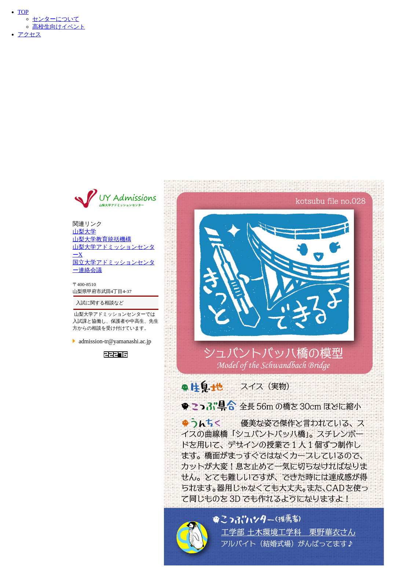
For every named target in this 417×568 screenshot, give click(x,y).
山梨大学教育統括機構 (102, 239)
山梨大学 (84, 231)
